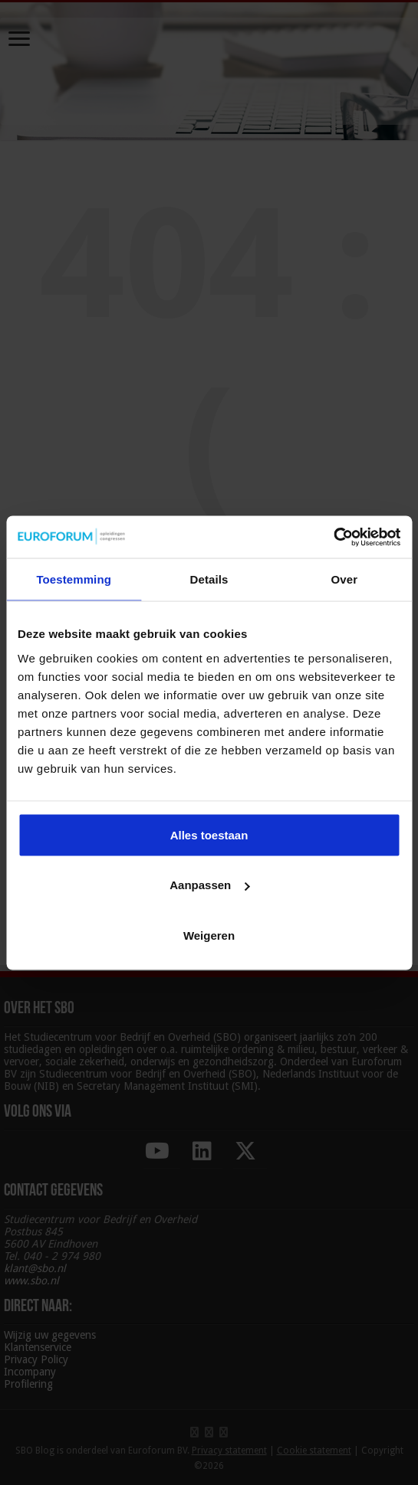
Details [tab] (209, 579)
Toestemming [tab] (73, 579)
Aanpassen (209, 884)
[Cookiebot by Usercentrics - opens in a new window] (333, 537)
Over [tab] (344, 579)
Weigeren (209, 934)
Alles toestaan (209, 834)
